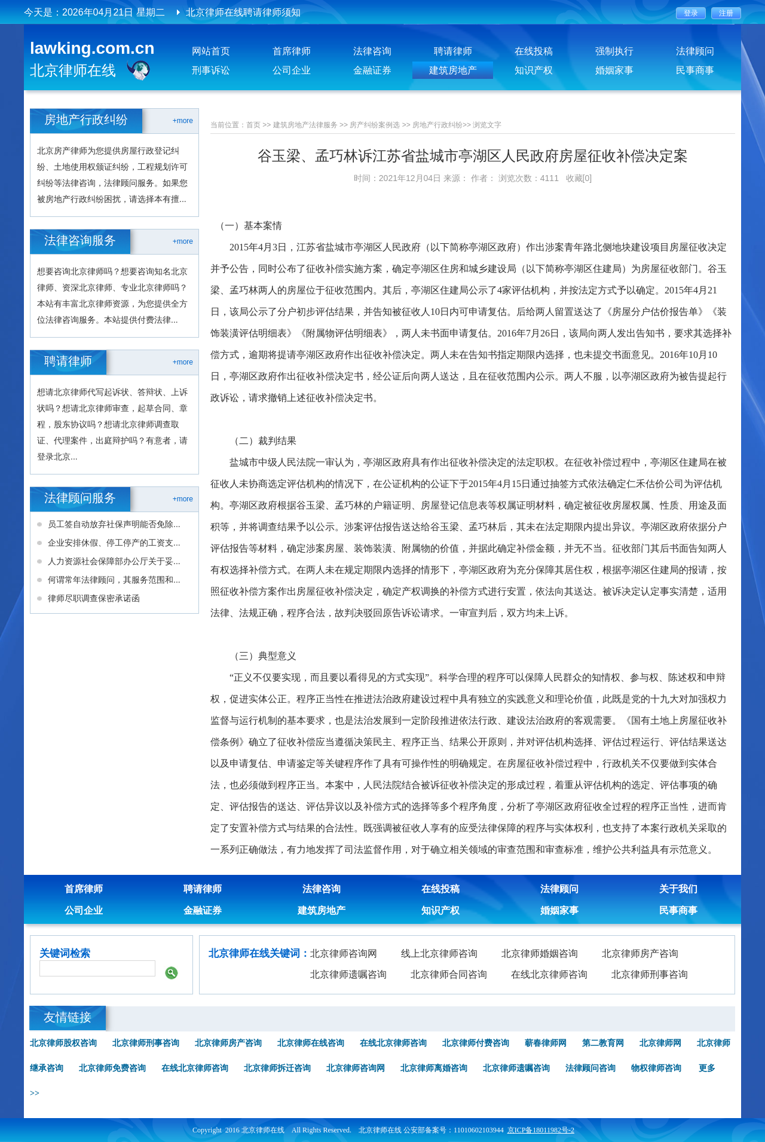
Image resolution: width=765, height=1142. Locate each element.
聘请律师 (453, 51)
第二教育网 (603, 1043)
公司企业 (292, 70)
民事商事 (695, 70)
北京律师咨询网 (343, 953)
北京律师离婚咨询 (433, 1068)
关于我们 (678, 889)
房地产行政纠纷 (437, 125)
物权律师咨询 (656, 1068)
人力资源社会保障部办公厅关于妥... (114, 561)
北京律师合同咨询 (449, 974)
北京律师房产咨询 (640, 953)
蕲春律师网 (546, 1043)
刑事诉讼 (211, 70)
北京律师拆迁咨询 (277, 1068)
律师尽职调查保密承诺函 (94, 598)
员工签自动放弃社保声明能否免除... (114, 524)
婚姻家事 (614, 70)
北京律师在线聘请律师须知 (243, 12)
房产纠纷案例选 (375, 125)
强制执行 (614, 51)
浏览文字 (487, 125)
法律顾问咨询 (590, 1068)
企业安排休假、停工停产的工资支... (114, 542)
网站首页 (211, 51)
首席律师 (292, 51)
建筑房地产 (453, 70)
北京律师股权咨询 (63, 1043)
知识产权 (534, 70)
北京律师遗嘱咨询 (348, 974)
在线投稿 (534, 51)
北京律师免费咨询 (112, 1068)
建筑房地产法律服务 (305, 125)
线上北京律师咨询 (439, 953)
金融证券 (372, 70)
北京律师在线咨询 (310, 1043)
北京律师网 (660, 1043)
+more (183, 121)
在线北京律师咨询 (549, 974)
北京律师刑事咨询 (649, 974)
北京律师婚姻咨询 (539, 953)
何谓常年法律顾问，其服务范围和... (114, 579)
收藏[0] (579, 178)
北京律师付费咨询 (475, 1043)
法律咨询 (372, 51)
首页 (253, 125)
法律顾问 (695, 51)
